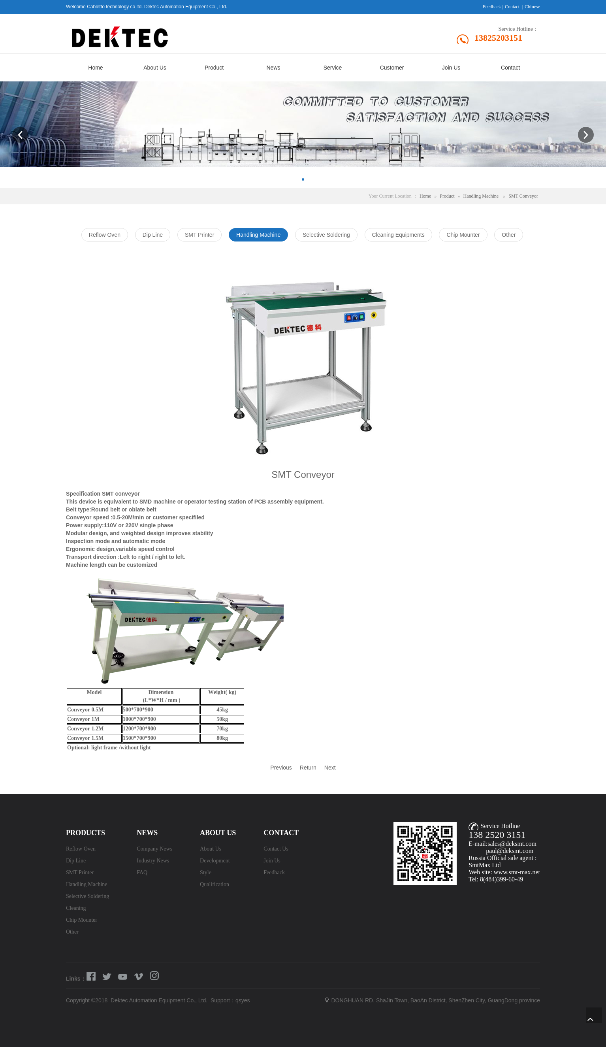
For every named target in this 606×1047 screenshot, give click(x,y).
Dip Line (76, 861)
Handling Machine (481, 196)
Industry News (153, 861)
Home (425, 196)
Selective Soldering (87, 896)
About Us (210, 849)
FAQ (142, 872)
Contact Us (275, 849)
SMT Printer (80, 872)
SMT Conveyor (523, 196)
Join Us (271, 861)
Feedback (492, 6)
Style (205, 872)
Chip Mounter (81, 920)
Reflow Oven (81, 849)
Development (215, 861)
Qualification (214, 884)
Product (447, 196)
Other (72, 932)
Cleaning (76, 908)
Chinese (532, 6)
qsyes (242, 1000)
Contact (512, 6)
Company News (154, 849)
